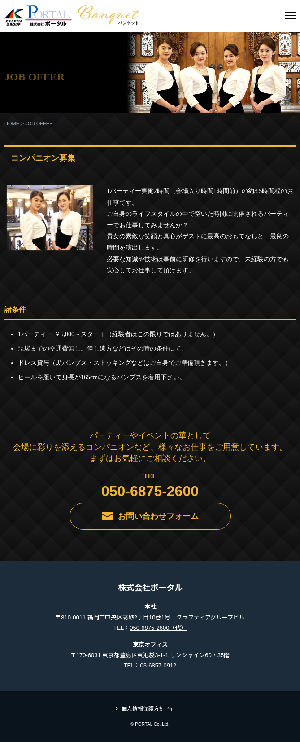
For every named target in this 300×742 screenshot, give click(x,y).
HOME (11, 123)
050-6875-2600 (150, 491)
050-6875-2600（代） (158, 627)
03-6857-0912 (158, 665)
